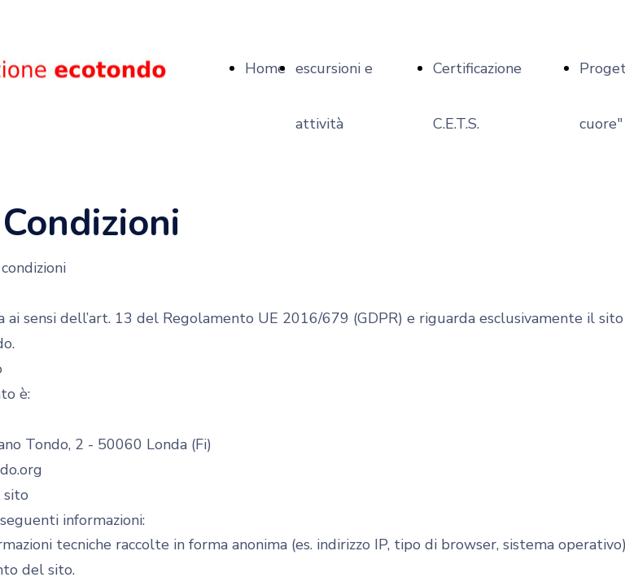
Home (265, 68)
